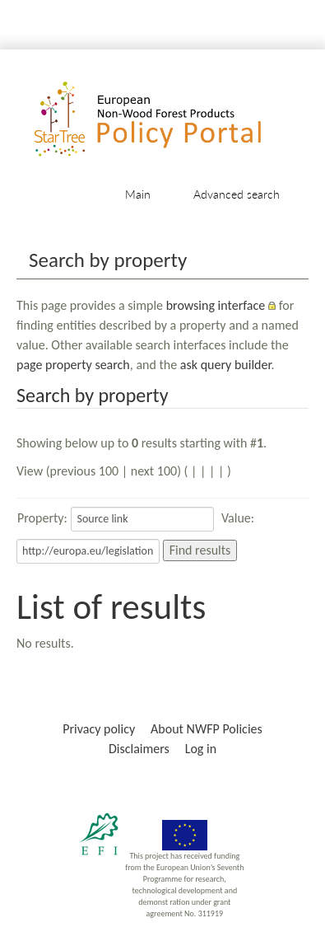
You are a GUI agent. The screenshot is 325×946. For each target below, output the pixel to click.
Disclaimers (139, 748)
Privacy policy (99, 729)
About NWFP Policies (206, 729)
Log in (200, 748)
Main (138, 194)
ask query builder (226, 364)
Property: (42, 518)
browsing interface (216, 305)
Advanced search (236, 194)
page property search (73, 364)
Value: (237, 518)
